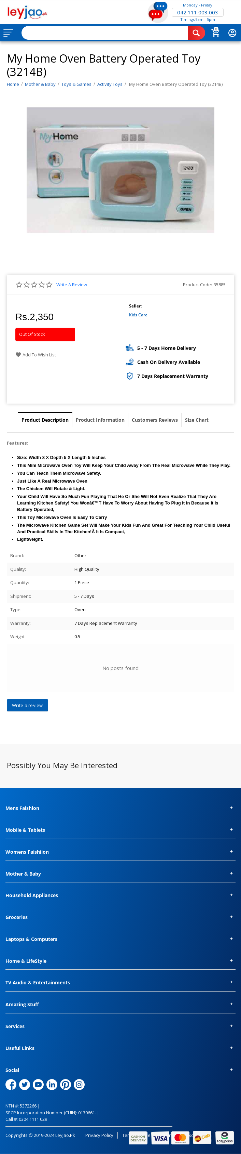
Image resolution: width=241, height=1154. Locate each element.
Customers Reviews (155, 420)
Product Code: (197, 284)
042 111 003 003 (197, 12)
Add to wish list (35, 355)
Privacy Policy (99, 1135)
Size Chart (197, 420)
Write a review (71, 284)
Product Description (45, 420)
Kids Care (138, 315)
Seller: (135, 306)
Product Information (100, 420)
